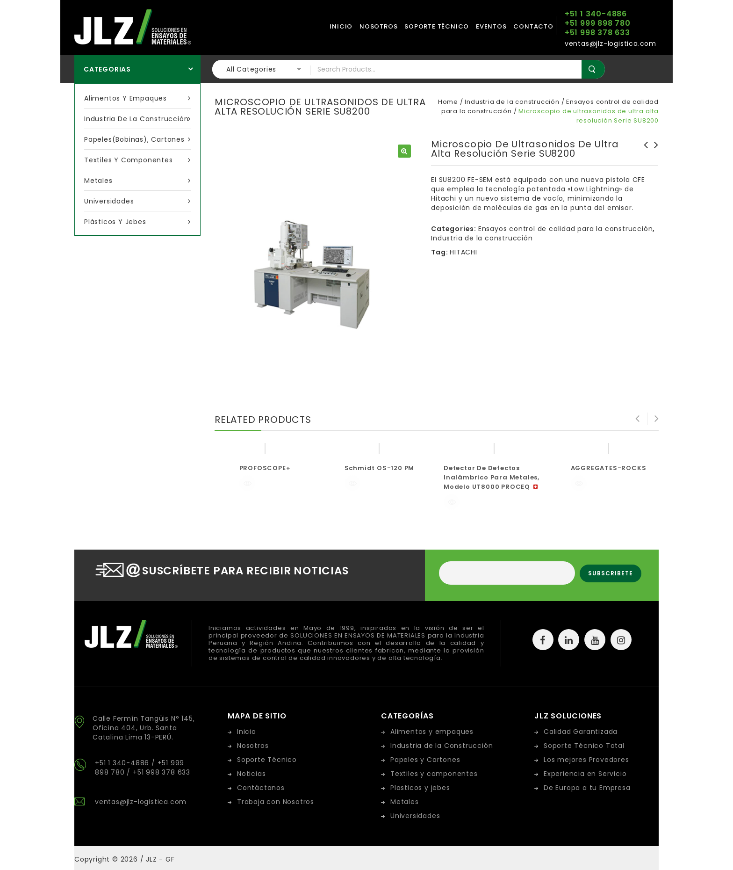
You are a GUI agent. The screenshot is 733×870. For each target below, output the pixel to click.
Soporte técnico (436, 26)
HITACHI (463, 252)
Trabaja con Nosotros (275, 801)
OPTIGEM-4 (653, 149)
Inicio (341, 26)
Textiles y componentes (137, 160)
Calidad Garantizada (581, 731)
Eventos (491, 26)
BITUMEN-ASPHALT (643, 149)
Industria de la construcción (137, 118)
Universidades (137, 201)
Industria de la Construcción (441, 745)
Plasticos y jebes (420, 787)
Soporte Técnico (267, 759)
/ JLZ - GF (157, 859)
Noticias (251, 773)
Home (448, 101)
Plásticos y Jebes (137, 221)
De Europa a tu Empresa (587, 787)
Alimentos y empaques (137, 98)
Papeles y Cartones (425, 759)
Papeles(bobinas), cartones (137, 139)
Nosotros (378, 26)
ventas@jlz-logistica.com (141, 801)
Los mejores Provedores (586, 759)
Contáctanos (261, 787)
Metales (137, 180)
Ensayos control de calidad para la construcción (565, 228)
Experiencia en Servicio (585, 773)
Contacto (533, 26)
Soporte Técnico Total (584, 745)
